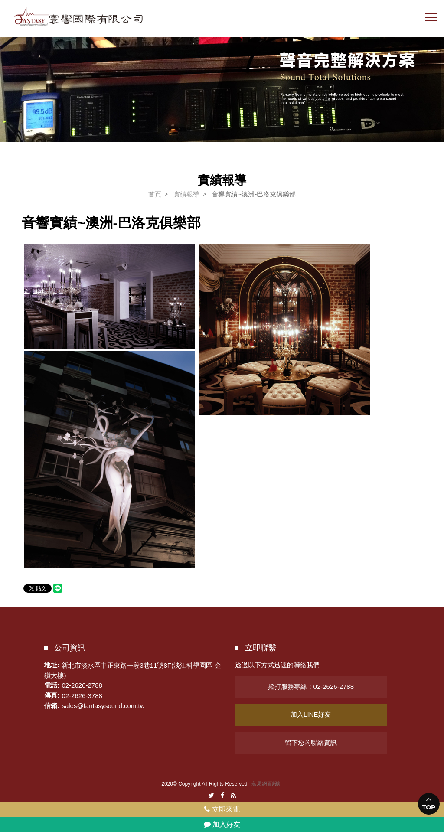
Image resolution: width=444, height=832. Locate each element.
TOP (429, 807)
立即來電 (221, 809)
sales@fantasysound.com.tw (103, 705)
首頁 (154, 194)
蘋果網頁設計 (267, 784)
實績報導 (186, 194)
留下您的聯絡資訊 (311, 742)
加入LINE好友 (311, 714)
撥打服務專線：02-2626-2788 (311, 686)
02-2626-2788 (82, 685)
